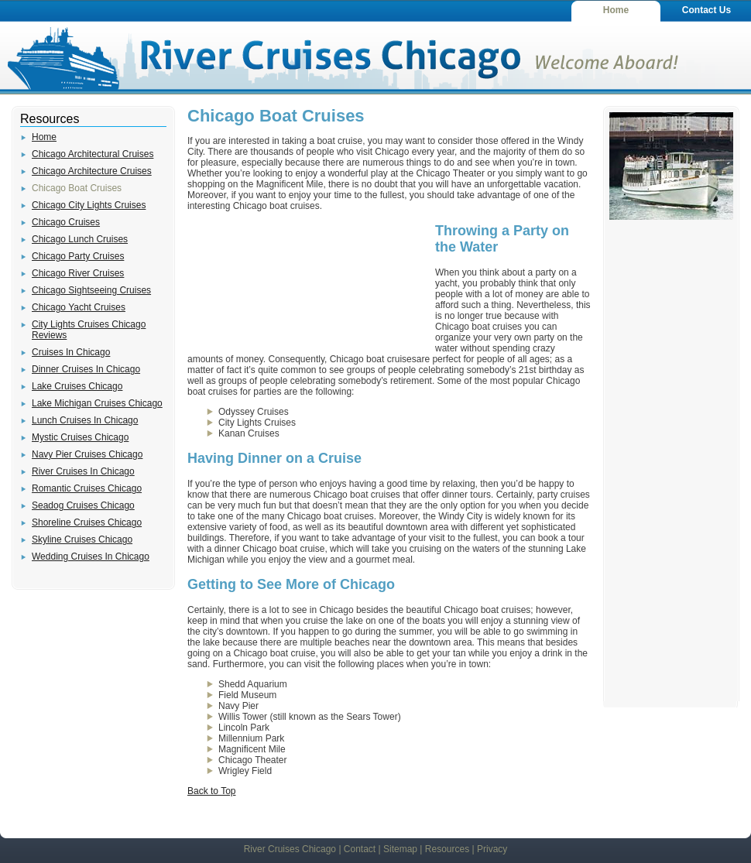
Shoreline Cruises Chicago (87, 522)
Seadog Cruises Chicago (83, 505)
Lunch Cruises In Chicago (85, 420)
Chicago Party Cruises (78, 256)
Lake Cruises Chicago (77, 386)
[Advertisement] (303, 284)
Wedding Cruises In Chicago (90, 556)
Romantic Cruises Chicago (87, 488)
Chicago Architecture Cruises (92, 171)
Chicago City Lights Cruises (89, 205)
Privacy (492, 849)
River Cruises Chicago (290, 849)
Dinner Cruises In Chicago (86, 369)
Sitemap (400, 849)
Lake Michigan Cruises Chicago (97, 403)
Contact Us (706, 10)
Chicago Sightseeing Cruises (91, 290)
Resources (447, 849)
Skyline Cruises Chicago (82, 539)
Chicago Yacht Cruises (78, 307)
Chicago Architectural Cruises (92, 154)
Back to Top (211, 791)
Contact (360, 849)
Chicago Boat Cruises (77, 188)
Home (616, 10)
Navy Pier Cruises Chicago (87, 454)
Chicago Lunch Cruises (80, 239)
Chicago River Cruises (78, 273)
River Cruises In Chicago (83, 471)
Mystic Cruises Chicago (80, 437)
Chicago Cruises (66, 222)
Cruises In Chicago (71, 352)
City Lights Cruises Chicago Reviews (89, 330)
